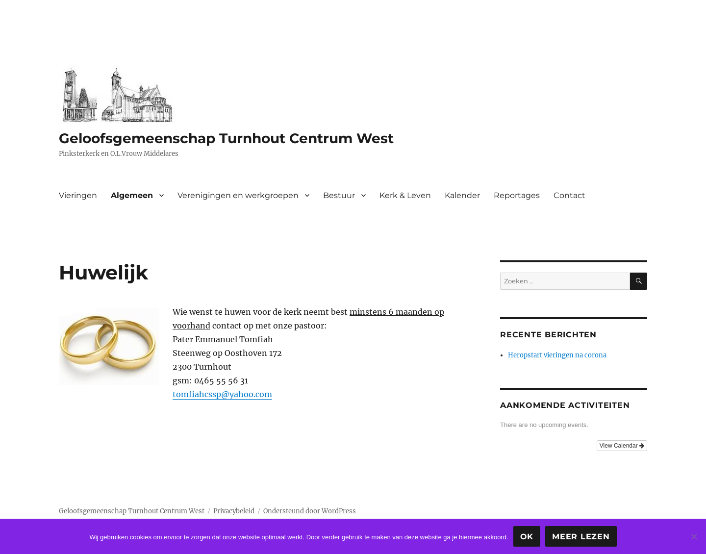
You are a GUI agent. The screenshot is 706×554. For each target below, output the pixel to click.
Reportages (517, 195)
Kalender (462, 195)
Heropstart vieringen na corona (557, 355)
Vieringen (78, 195)
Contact (569, 195)
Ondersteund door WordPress (309, 511)
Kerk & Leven (405, 195)
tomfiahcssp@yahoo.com (222, 394)
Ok (527, 536)
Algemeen (132, 195)
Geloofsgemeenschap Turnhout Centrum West (226, 138)
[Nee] (694, 536)
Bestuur (339, 195)
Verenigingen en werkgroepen (238, 195)
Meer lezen (581, 536)
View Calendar (622, 445)
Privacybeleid (233, 511)
